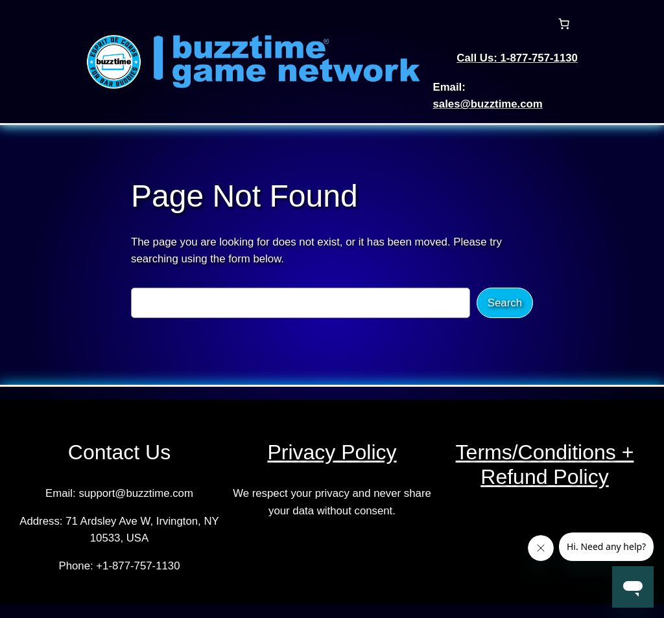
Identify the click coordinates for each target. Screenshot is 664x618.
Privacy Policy (331, 452)
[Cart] (564, 24)
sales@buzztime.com (487, 104)
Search (505, 303)
